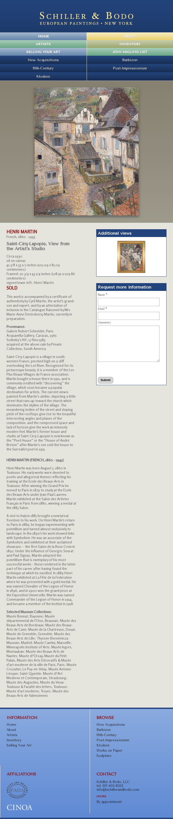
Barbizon (129, 60)
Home (43, 36)
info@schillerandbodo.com (117, 790)
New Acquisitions (43, 60)
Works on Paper (109, 750)
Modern (43, 76)
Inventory (129, 44)
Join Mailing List (130, 52)
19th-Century (43, 68)
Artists (43, 44)
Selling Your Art (43, 52)
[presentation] (118, 368)
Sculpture (104, 756)
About (130, 36)
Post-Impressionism (130, 68)
